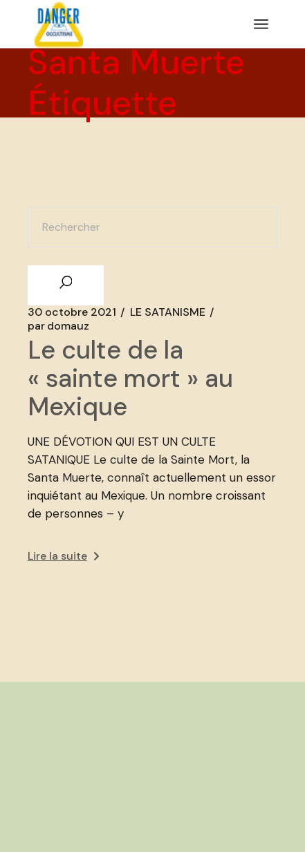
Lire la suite (63, 556)
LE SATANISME (167, 312)
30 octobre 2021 (72, 312)
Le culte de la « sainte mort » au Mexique (130, 378)
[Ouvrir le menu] (261, 24)
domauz (58, 326)
